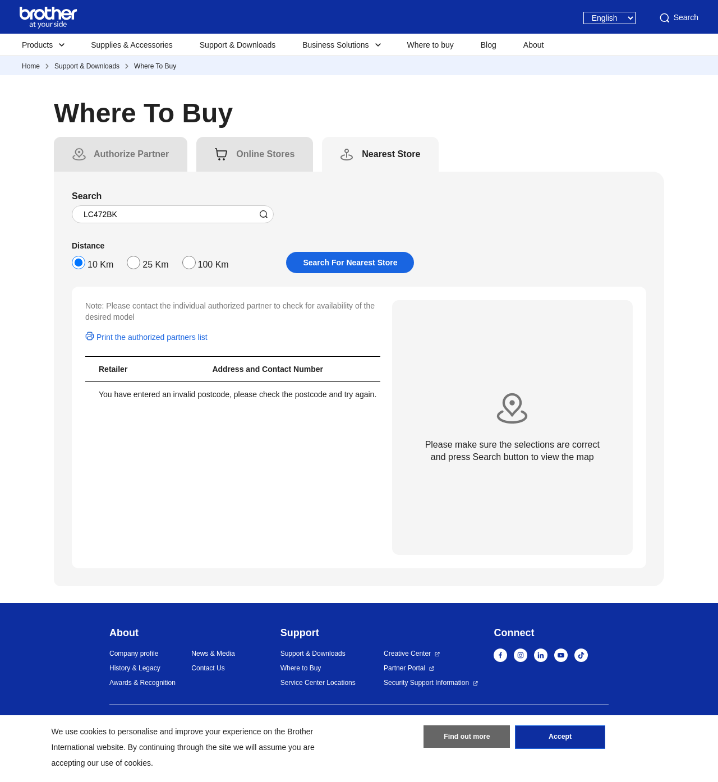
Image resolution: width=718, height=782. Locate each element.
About (533, 44)
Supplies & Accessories (132, 44)
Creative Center (407, 653)
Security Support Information (426, 683)
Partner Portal (404, 668)
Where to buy (430, 44)
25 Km (155, 264)
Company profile (133, 653)
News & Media (212, 653)
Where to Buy (300, 668)
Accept (560, 739)
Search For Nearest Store (350, 262)
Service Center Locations (318, 683)
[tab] (131, 154)
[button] (685, 752)
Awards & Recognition (142, 683)
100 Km (213, 264)
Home (31, 66)
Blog (488, 44)
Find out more (466, 739)
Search (678, 18)
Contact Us (207, 668)
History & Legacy (134, 668)
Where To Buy (155, 66)
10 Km (100, 264)
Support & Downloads (237, 44)
